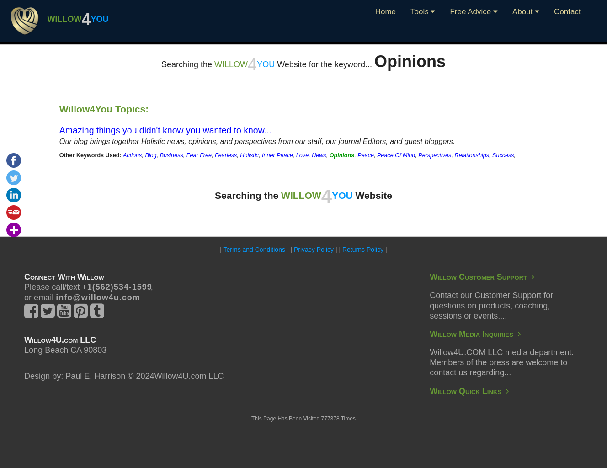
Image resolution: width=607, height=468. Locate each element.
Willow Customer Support (482, 277)
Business (171, 155)
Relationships (471, 155)
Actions (132, 155)
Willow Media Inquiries (475, 334)
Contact (567, 11)
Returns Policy (362, 249)
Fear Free (199, 155)
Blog (150, 155)
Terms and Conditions (254, 249)
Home (385, 11)
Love (302, 155)
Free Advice (474, 11)
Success (503, 155)
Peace (365, 155)
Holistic (249, 155)
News (319, 155)
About (525, 11)
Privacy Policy (314, 249)
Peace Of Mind (396, 155)
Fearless (226, 155)
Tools (422, 11)
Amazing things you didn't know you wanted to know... (165, 130)
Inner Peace (277, 155)
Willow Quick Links (469, 391)
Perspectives (434, 155)
